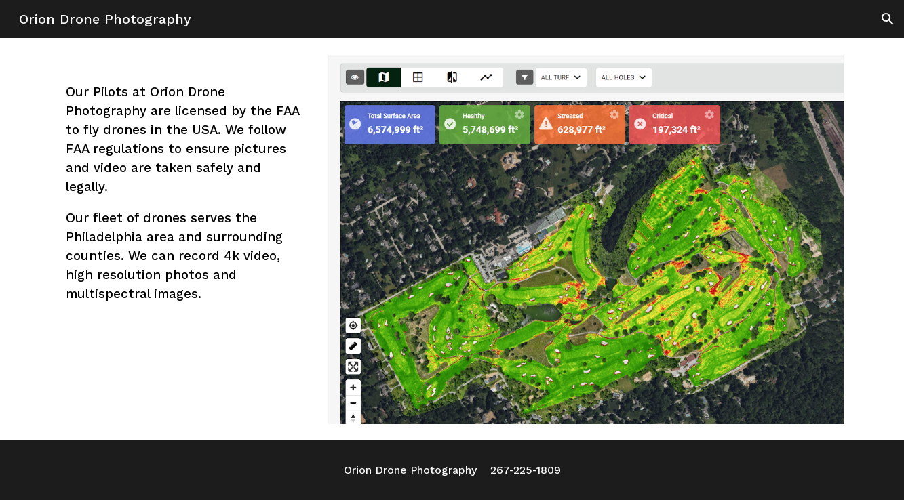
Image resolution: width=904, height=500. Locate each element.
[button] (887, 19)
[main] (184, 193)
